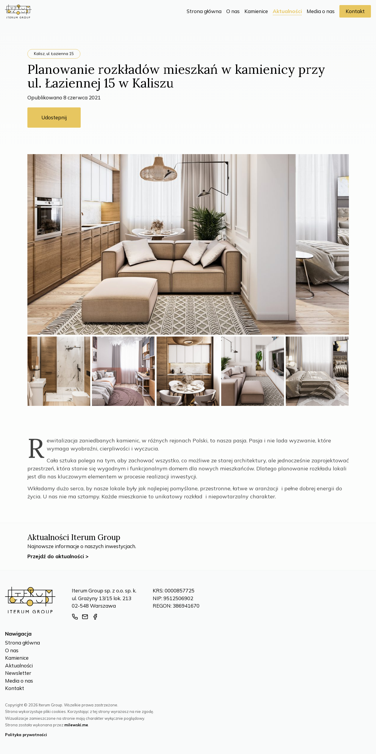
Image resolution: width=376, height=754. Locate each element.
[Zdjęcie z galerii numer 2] (123, 371)
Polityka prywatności (26, 734)
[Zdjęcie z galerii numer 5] (317, 371)
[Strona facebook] (95, 617)
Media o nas (321, 11)
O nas (233, 11)
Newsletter (18, 673)
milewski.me (76, 724)
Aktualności (287, 11)
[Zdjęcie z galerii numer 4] (252, 371)
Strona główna (204, 11)
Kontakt (355, 11)
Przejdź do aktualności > (57, 556)
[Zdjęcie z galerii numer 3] (188, 371)
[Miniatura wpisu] (188, 244)
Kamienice (256, 11)
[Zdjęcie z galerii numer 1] (58, 371)
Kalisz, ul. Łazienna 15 (54, 53)
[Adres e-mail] (85, 617)
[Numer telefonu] (75, 617)
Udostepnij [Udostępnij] (54, 117)
